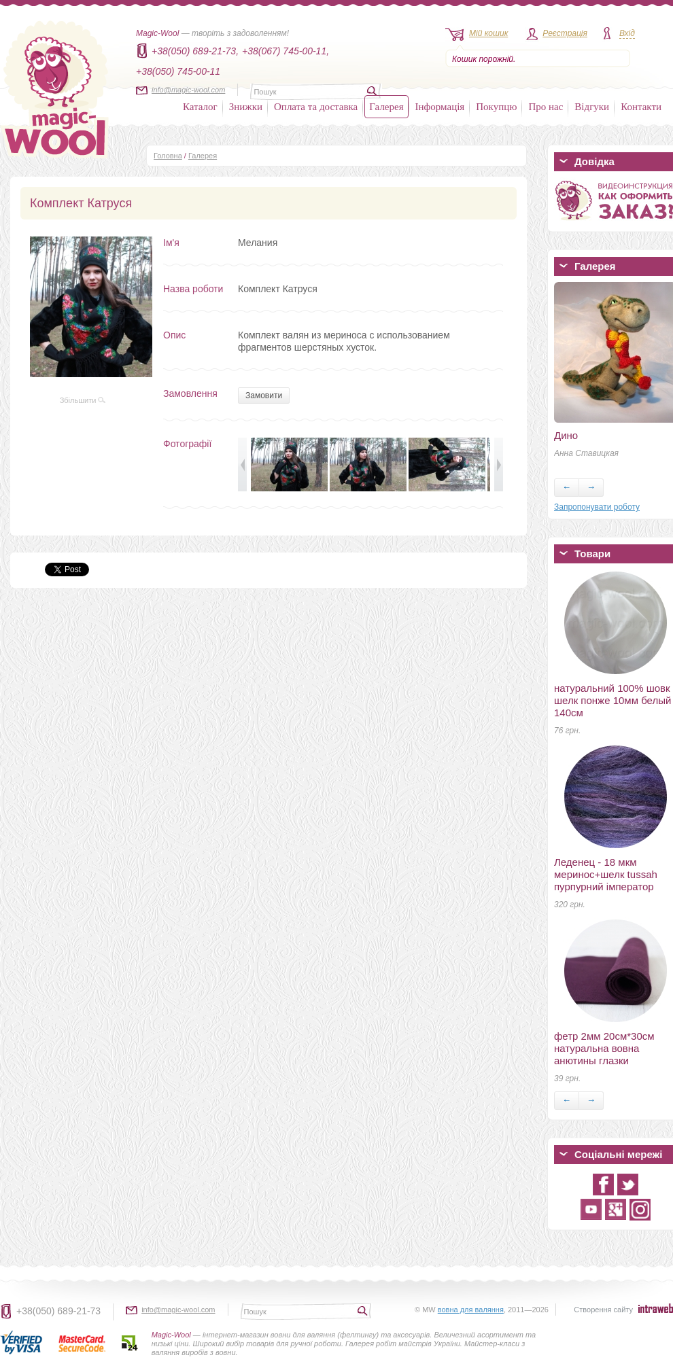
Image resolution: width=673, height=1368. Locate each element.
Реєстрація (564, 33)
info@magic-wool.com (188, 90)
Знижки (245, 106)
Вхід (627, 33)
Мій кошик (488, 33)
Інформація (440, 106)
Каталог (200, 106)
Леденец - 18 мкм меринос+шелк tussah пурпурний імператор (605, 874)
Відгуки (591, 106)
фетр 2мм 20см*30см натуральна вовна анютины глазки (604, 1048)
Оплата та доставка (316, 106)
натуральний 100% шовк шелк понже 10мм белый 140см (612, 700)
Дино (566, 435)
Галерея (386, 106)
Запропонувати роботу (597, 507)
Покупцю (496, 106)
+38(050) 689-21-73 (58, 1310)
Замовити (263, 395)
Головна (168, 156)
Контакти (641, 106)
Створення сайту (603, 1309)
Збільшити (83, 400)
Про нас (545, 106)
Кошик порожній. (483, 59)
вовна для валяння (471, 1309)
